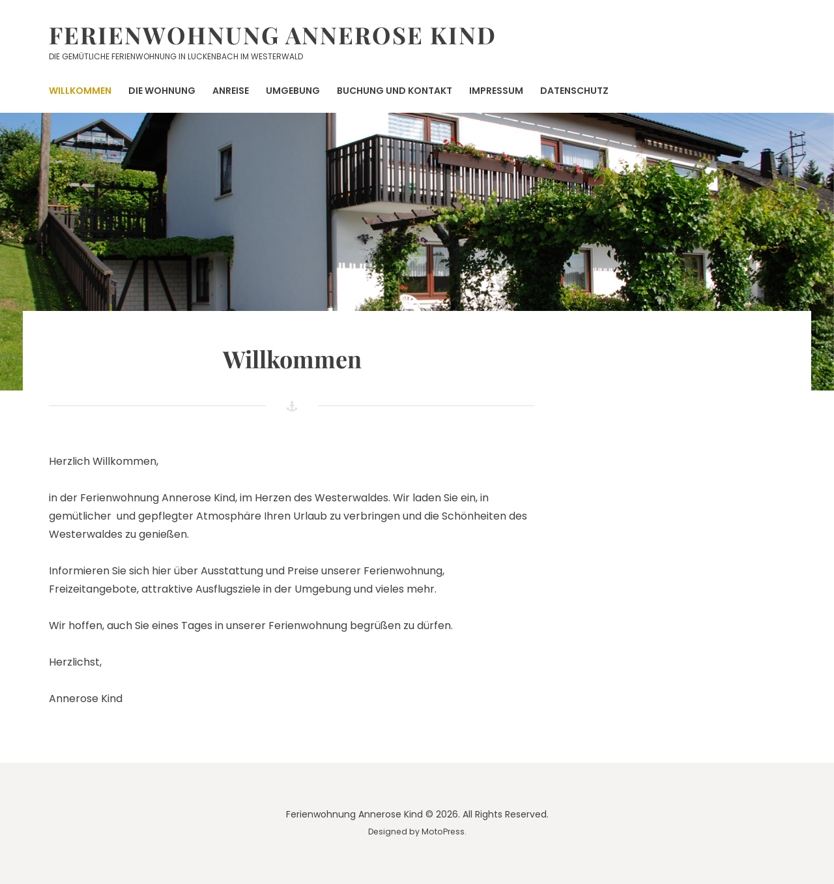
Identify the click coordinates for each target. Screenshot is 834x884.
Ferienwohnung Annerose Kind (272, 34)
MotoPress (443, 831)
